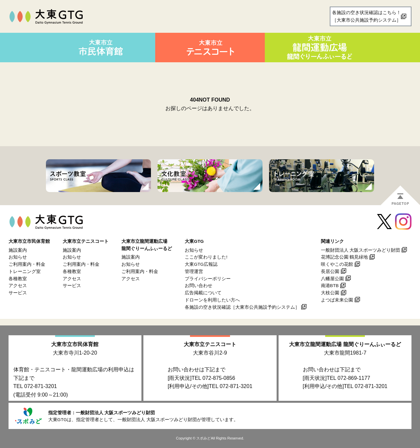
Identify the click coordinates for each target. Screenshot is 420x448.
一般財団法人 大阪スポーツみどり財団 (360, 250)
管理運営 (194, 271)
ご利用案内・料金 (27, 264)
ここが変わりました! (206, 257)
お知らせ (18, 257)
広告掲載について (203, 292)
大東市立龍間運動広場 (345, 344)
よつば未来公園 (337, 300)
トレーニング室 (25, 271)
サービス (18, 292)
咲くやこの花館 (337, 264)
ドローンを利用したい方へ (212, 300)
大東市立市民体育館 (74, 344)
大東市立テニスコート (210, 344)
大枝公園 (330, 292)
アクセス (18, 285)
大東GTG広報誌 (201, 264)
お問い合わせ (198, 285)
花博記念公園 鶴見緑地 (344, 257)
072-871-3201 (40, 386)
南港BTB (330, 285)
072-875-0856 (218, 378)
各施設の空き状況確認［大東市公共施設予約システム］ (242, 307)
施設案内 (18, 250)
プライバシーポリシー (208, 278)
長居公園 (330, 271)
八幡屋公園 (332, 278)
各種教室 (18, 278)
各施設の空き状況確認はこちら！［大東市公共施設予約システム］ (366, 16)
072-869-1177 (354, 378)
